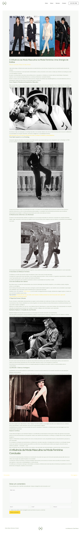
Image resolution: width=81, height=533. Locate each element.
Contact (64, 3)
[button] (73, 3)
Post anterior (6, 475)
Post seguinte (74, 475)
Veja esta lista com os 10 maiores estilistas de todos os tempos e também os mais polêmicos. (33, 135)
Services (58, 3)
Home (48, 3)
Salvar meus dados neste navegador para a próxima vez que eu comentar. (28, 511)
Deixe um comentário (14, 64)
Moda (21, 64)
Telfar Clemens (27, 291)
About (53, 3)
